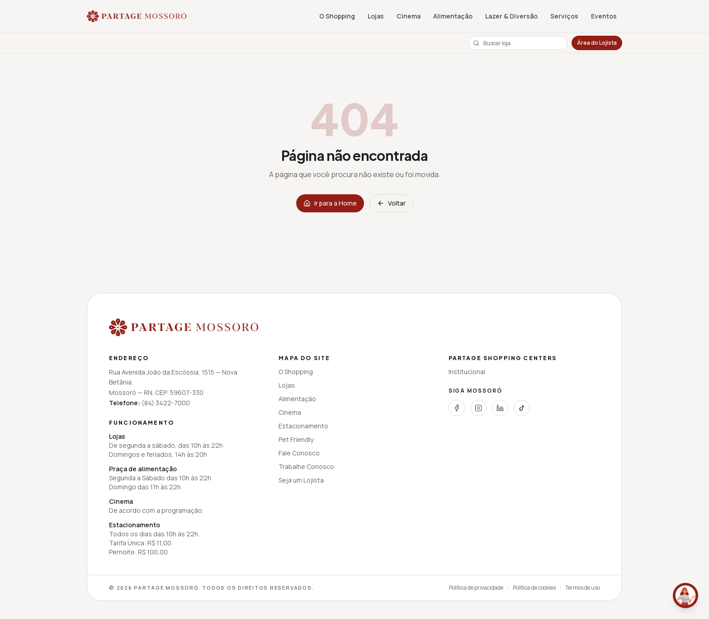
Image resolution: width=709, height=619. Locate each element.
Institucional (467, 371)
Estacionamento (303, 426)
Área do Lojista (597, 43)
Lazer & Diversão (511, 16)
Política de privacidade (476, 587)
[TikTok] (522, 408)
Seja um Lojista (301, 480)
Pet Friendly (296, 439)
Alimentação (453, 16)
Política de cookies (534, 587)
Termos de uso (582, 587)
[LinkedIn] (500, 408)
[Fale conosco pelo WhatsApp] (685, 595)
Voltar (391, 203)
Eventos (604, 16)
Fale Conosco (299, 453)
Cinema (409, 16)
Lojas (376, 16)
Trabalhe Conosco (306, 466)
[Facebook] (457, 408)
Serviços (564, 16)
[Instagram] (478, 408)
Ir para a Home (330, 203)
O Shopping (337, 16)
